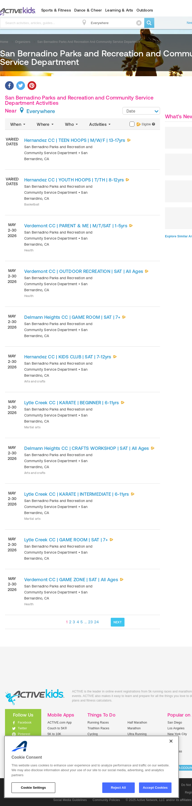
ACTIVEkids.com (34, 697)
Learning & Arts (119, 10)
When (18, 124)
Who (72, 124)
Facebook (25, 722)
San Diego (175, 722)
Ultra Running (137, 734)
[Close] (171, 741)
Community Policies (106, 800)
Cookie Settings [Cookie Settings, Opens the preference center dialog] (33, 787)
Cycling (93, 734)
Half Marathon (137, 722)
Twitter (22, 728)
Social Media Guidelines (70, 800)
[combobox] (141, 111)
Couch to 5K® (57, 728)
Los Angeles (176, 728)
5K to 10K (54, 734)
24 (96, 622)
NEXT (118, 622)
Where (45, 124)
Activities (100, 124)
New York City (177, 734)
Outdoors (144, 10)
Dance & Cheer (88, 10)
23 (90, 622)
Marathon (134, 728)
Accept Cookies (155, 787)
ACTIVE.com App (60, 722)
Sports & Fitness (56, 10)
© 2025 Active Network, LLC (145, 800)
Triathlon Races (98, 728)
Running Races (98, 722)
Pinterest (24, 734)
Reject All (118, 787)
